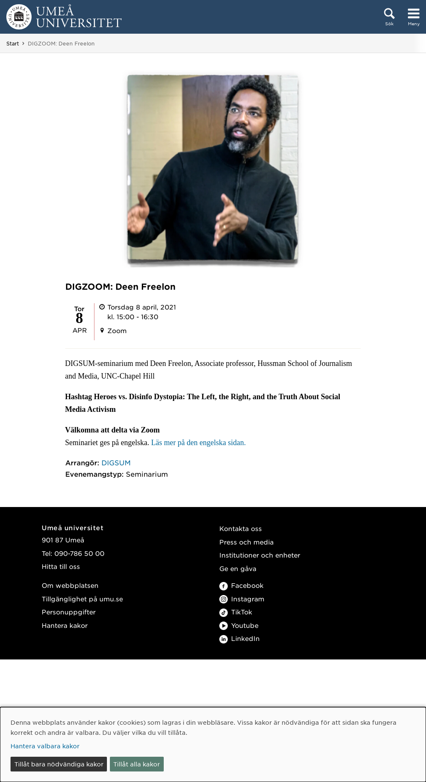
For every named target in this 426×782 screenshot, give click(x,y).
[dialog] (213, 744)
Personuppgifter (69, 612)
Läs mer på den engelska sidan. (198, 442)
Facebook (241, 585)
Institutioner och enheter (259, 555)
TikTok (235, 612)
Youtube (238, 625)
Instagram (241, 599)
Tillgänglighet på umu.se (82, 599)
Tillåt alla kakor (136, 764)
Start (12, 43)
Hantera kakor (65, 625)
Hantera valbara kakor (45, 746)
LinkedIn (239, 638)
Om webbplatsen (70, 585)
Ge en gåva (237, 568)
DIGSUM (116, 462)
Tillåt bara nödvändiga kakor (59, 764)
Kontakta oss (240, 528)
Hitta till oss (61, 566)
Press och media (246, 542)
